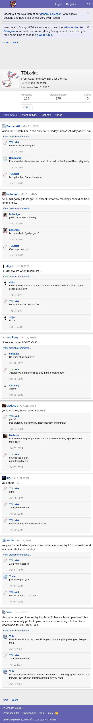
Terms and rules (11, 713)
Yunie (10, 540)
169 (26, 98)
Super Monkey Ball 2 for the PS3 (48, 78)
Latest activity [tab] (28, 114)
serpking (12, 337)
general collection (50, 13)
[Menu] (5, 4)
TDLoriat (14, 142)
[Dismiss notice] (87, 14)
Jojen (9, 266)
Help (41, 713)
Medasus (12, 405)
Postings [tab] (45, 114)
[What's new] (81, 4)
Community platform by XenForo (30, 720)
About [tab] (58, 114)
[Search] (88, 4)
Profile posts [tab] (9, 114)
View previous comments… (17, 136)
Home (49, 713)
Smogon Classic (13, 708)
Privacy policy (29, 713)
